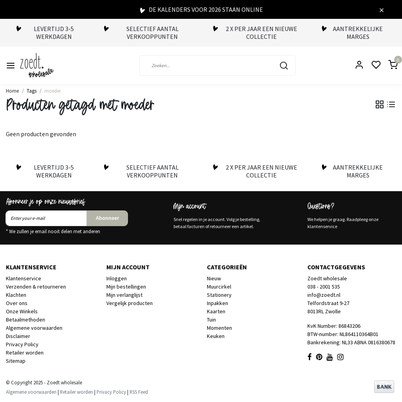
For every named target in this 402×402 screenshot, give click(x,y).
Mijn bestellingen (126, 286)
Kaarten (216, 311)
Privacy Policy (22, 344)
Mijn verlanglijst (124, 294)
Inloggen (116, 278)
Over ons (16, 303)
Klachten (16, 294)
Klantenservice (23, 278)
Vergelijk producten (129, 303)
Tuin (211, 319)
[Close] (382, 9)
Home (12, 91)
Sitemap (16, 360)
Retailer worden (25, 352)
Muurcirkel (219, 286)
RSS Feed (139, 392)
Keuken (216, 336)
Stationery (219, 294)
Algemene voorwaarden (34, 327)
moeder (52, 91)
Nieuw (214, 278)
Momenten (219, 327)
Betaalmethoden (25, 319)
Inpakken (217, 303)
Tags (32, 91)
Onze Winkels (22, 311)
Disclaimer (18, 336)
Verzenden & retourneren (36, 286)
